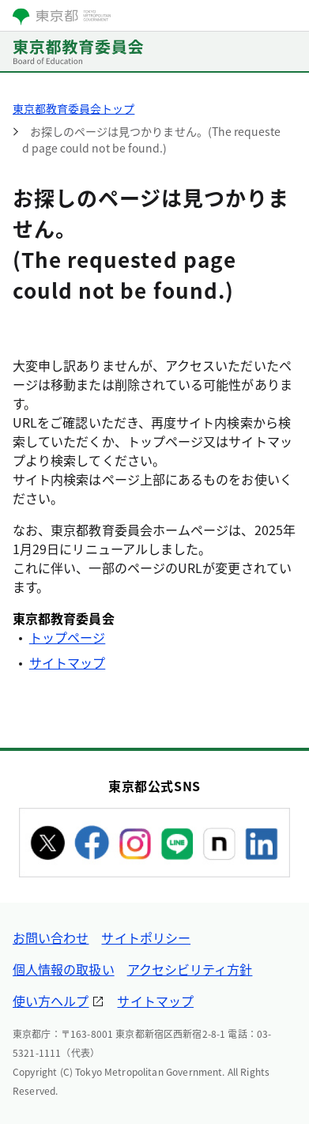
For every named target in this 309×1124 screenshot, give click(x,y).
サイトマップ (67, 662)
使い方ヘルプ (51, 1000)
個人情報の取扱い (64, 969)
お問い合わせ (51, 937)
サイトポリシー (145, 937)
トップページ (67, 637)
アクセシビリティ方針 (190, 969)
